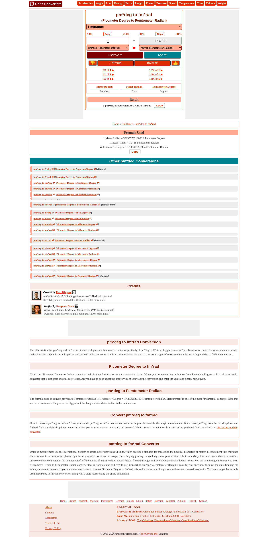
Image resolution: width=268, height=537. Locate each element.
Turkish (192, 500)
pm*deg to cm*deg (43, 182)
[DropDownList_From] (108, 48)
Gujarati (170, 500)
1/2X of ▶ (156, 70)
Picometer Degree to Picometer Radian (76, 275)
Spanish (83, 500)
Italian (148, 500)
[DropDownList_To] (160, 48)
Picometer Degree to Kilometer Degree (76, 224)
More (162, 55)
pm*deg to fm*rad (43, 204)
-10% (89, 34)
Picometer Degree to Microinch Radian (76, 254)
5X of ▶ (108, 74)
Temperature (186, 3)
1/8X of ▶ (156, 78)
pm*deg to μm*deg (43, 260)
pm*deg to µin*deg (43, 248)
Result (134, 99)
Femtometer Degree (164, 86)
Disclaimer (51, 517)
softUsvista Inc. (149, 533)
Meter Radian (104, 86)
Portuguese (107, 500)
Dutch (139, 500)
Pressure (161, 3)
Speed (172, 3)
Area (108, 3)
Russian (159, 500)
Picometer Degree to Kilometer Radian (76, 230)
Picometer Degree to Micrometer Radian (77, 265)
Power (150, 3)
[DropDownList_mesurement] (134, 27)
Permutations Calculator (167, 520)
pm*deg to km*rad (43, 230)
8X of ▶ (108, 78)
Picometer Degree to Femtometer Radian (76, 204)
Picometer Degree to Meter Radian (72, 240)
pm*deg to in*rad (42, 218)
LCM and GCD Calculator (176, 515)
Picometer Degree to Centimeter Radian (76, 188)
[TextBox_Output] (160, 41)
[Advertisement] (56, 64)
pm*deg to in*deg (42, 212)
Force (128, 3)
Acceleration (85, 3)
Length (139, 3)
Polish (130, 500)
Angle (99, 3)
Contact (49, 512)
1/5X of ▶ (156, 74)
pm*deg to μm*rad (43, 265)
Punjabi (181, 500)
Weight (222, 3)
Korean (203, 500)
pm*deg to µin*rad (43, 254)
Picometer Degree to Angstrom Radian (74, 177)
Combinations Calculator (195, 520)
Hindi (63, 500)
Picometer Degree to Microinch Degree (76, 248)
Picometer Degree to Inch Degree (72, 212)
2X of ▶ (108, 70)
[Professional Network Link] (63, 292)
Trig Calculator (145, 520)
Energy (118, 3)
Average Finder (171, 511)
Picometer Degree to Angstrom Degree (74, 169)
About (48, 507)
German (120, 500)
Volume (210, 3)
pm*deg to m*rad (42, 240)
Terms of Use (52, 523)
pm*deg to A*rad (42, 177)
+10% (126, 34)
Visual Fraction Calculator (147, 515)
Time (200, 3)
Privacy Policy (53, 528)
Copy (108, 34)
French (72, 500)
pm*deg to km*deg (43, 224)
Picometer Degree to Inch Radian (72, 218)
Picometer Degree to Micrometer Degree (77, 260)
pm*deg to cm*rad (43, 188)
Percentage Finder (152, 511)
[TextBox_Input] (108, 41)
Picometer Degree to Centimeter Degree (76, 182)
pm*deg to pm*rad (43, 275)
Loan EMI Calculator (192, 511)
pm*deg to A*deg (42, 169)
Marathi (94, 500)
